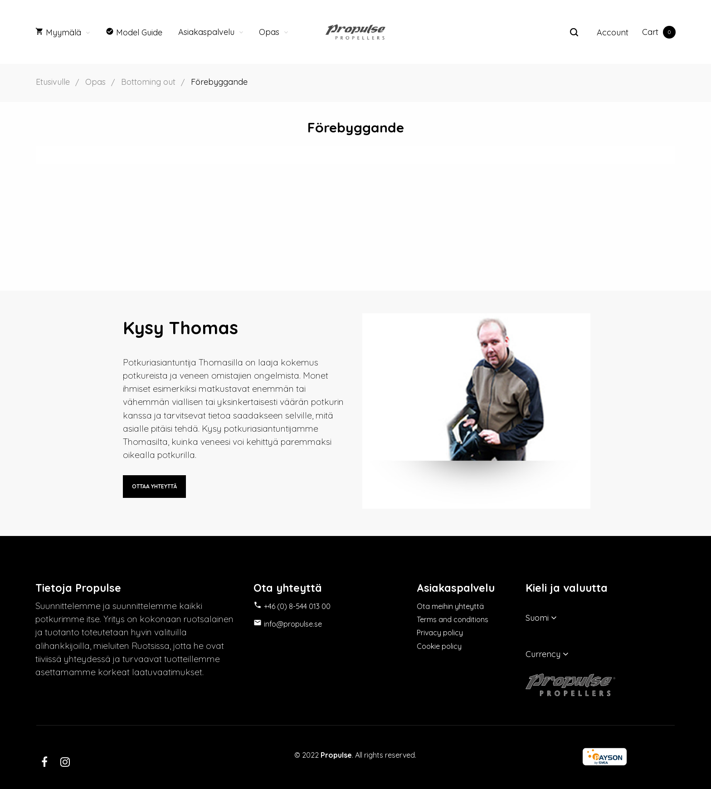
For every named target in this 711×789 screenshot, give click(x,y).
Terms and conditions (452, 620)
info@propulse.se (293, 624)
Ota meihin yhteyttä (450, 606)
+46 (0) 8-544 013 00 (297, 606)
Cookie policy (439, 647)
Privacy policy (440, 633)
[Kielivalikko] (600, 617)
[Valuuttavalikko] (600, 654)
